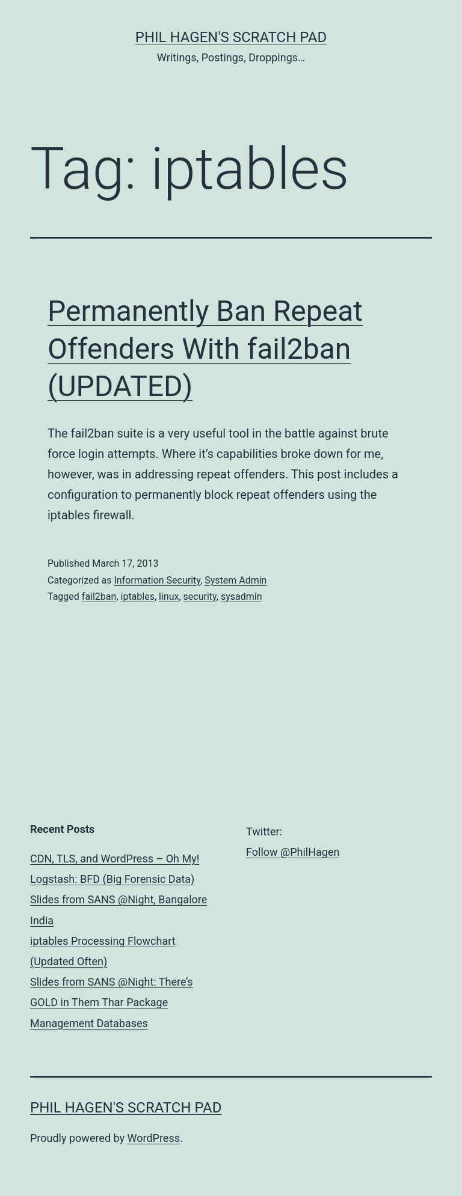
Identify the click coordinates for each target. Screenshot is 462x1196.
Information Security (157, 580)
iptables (138, 596)
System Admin (235, 580)
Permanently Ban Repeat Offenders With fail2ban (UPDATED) (205, 348)
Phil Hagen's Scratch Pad (231, 37)
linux (169, 596)
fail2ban (99, 596)
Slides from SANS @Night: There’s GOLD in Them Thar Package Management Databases (111, 1002)
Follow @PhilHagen (292, 852)
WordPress (154, 1138)
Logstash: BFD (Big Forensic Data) (112, 879)
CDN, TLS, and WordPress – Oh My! (114, 858)
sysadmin (241, 596)
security (200, 596)
